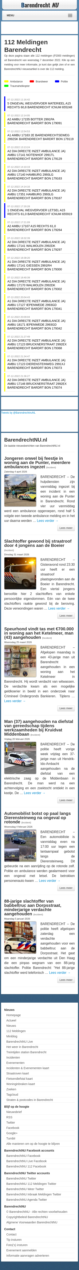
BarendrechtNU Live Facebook (26, 1161)
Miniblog (11, 1036)
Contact (11, 1234)
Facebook (12, 1128)
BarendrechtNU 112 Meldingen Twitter (31, 1183)
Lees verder (47, 520)
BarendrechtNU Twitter (21, 1178)
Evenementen (15, 1062)
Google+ (11, 1133)
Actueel (11, 1020)
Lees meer (66, 527)
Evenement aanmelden (21, 1250)
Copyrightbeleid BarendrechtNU (27, 1217)
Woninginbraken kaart (20, 1084)
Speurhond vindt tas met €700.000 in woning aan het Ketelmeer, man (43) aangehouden (39, 633)
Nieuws (11, 1025)
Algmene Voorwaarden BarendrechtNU (31, 1222)
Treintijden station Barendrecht (26, 1052)
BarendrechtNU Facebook (23, 1155)
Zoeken (11, 1089)
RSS (9, 1117)
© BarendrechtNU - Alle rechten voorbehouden (36, 1211)
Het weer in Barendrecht (22, 1047)
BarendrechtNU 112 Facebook (26, 1166)
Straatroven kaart (17, 1073)
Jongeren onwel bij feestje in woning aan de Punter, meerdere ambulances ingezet (37, 462)
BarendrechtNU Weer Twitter (25, 1189)
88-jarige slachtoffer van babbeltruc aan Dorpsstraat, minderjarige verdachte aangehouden (32, 907)
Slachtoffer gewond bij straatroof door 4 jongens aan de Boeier (37, 543)
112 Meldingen (16, 1031)
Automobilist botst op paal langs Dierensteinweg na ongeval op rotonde (37, 817)
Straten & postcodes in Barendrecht (29, 1100)
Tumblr (10, 1138)
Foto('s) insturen (17, 1245)
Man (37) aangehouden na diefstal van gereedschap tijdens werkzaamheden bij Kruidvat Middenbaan (38, 727)
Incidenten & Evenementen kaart (27, 1068)
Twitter (10, 1122)
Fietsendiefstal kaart (19, 1078)
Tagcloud (12, 1094)
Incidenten (13, 1057)
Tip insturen (14, 1239)
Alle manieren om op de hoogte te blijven (33, 1143)
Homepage (13, 1015)
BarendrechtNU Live (19, 1041)
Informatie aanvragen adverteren (27, 1255)
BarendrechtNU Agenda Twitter (26, 1199)
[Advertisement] (43, 27)
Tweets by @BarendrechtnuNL (18, 412)
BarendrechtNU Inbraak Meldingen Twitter (33, 1194)
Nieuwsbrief (14, 1112)
